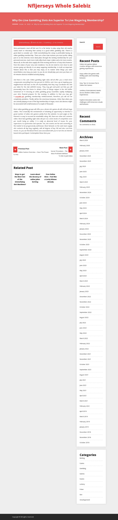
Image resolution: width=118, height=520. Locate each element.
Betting (82, 458)
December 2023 (85, 234)
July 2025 (83, 166)
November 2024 (85, 192)
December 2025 (85, 156)
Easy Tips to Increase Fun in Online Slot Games (89, 84)
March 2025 (84, 182)
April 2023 (83, 276)
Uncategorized (85, 500)
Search (82, 42)
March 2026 (84, 140)
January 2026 (84, 151)
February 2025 (85, 187)
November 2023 (85, 239)
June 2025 (83, 171)
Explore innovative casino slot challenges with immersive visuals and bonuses (91, 102)
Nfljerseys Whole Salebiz (59, 5)
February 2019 (85, 422)
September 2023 (85, 250)
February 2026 (85, 145)
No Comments (59, 42)
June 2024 (83, 203)
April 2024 (83, 213)
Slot (81, 495)
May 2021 (83, 390)
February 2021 (85, 406)
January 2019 (84, 427)
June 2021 (83, 385)
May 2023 (83, 270)
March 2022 (84, 338)
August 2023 (84, 255)
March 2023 (84, 281)
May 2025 (83, 177)
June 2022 (83, 328)
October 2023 (84, 244)
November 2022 (85, 302)
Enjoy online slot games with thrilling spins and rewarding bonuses (89, 76)
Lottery (82, 484)
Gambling (48, 42)
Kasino (82, 479)
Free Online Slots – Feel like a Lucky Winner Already (50, 179)
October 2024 (84, 198)
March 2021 (84, 401)
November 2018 (85, 437)
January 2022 (84, 349)
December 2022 (85, 297)
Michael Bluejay (25, 42)
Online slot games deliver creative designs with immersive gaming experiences (91, 66)
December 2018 (85, 432)
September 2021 (85, 369)
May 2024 (83, 208)
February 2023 (85, 286)
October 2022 (84, 307)
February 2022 (85, 343)
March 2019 (84, 416)
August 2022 (84, 317)
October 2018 (84, 442)
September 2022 (85, 312)
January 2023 (84, 291)
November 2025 (85, 161)
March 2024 (84, 218)
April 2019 (83, 411)
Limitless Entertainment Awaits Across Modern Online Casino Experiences (90, 92)
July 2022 (83, 323)
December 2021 (85, 354)
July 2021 (83, 380)
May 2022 (83, 333)
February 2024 (85, 224)
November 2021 (85, 359)
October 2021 (84, 364)
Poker (82, 489)
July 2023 (83, 260)
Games (82, 474)
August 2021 (84, 375)
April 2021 (83, 396)
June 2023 (83, 265)
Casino (82, 463)
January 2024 (84, 229)
